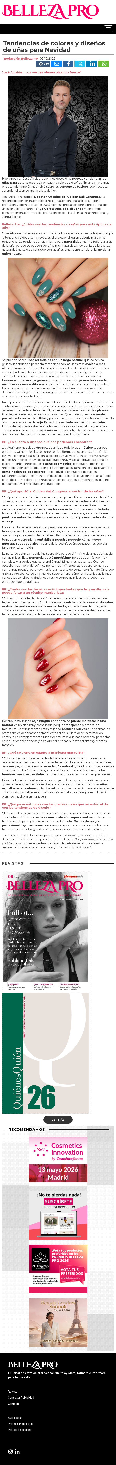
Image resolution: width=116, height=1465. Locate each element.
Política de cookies (19, 1429)
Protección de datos (20, 1423)
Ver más (58, 1119)
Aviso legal (15, 1417)
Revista (12, 1391)
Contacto (14, 1403)
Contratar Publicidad (21, 1397)
